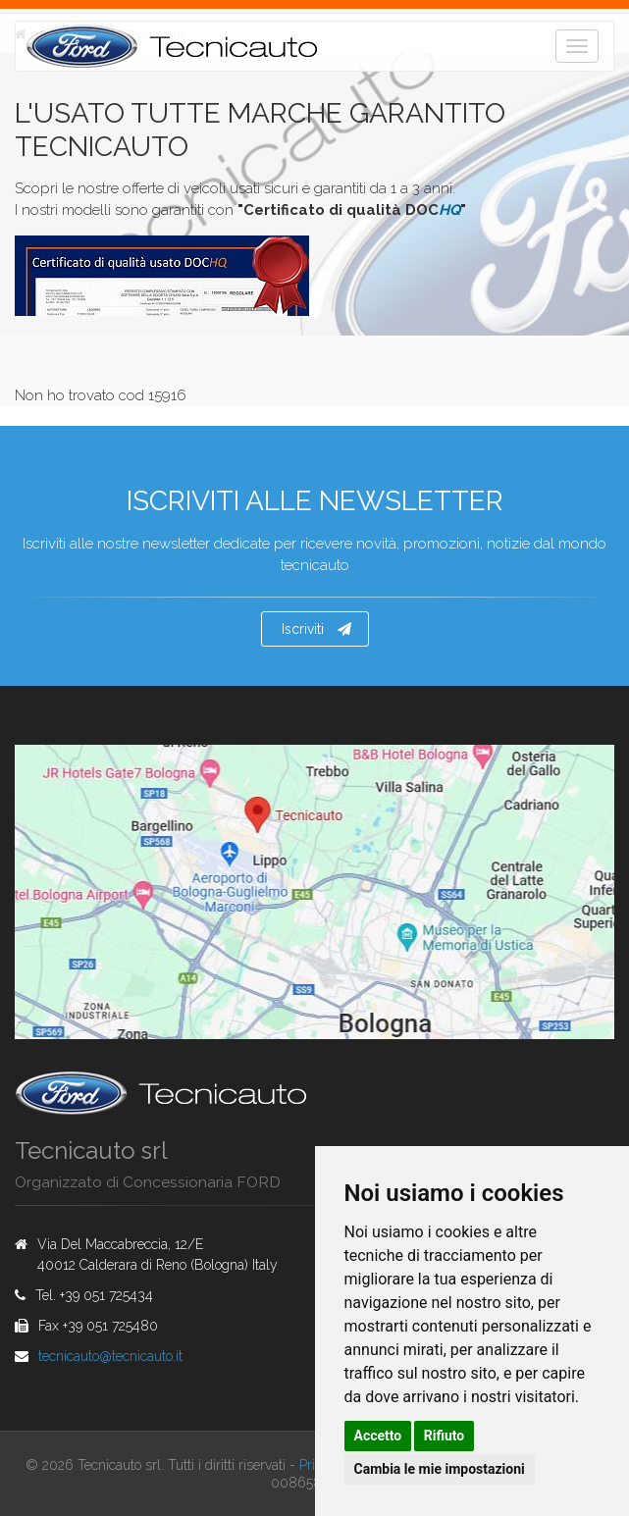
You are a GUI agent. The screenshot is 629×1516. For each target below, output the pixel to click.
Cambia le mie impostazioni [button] (439, 1469)
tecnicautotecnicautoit (110, 1356)
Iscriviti (316, 629)
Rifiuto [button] (444, 1435)
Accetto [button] (378, 1435)
